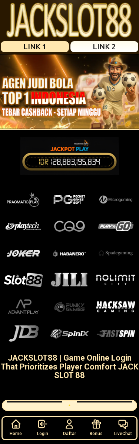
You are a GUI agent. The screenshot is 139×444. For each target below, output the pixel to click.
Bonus (96, 427)
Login (42, 427)
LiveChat (123, 427)
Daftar (69, 427)
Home (16, 427)
